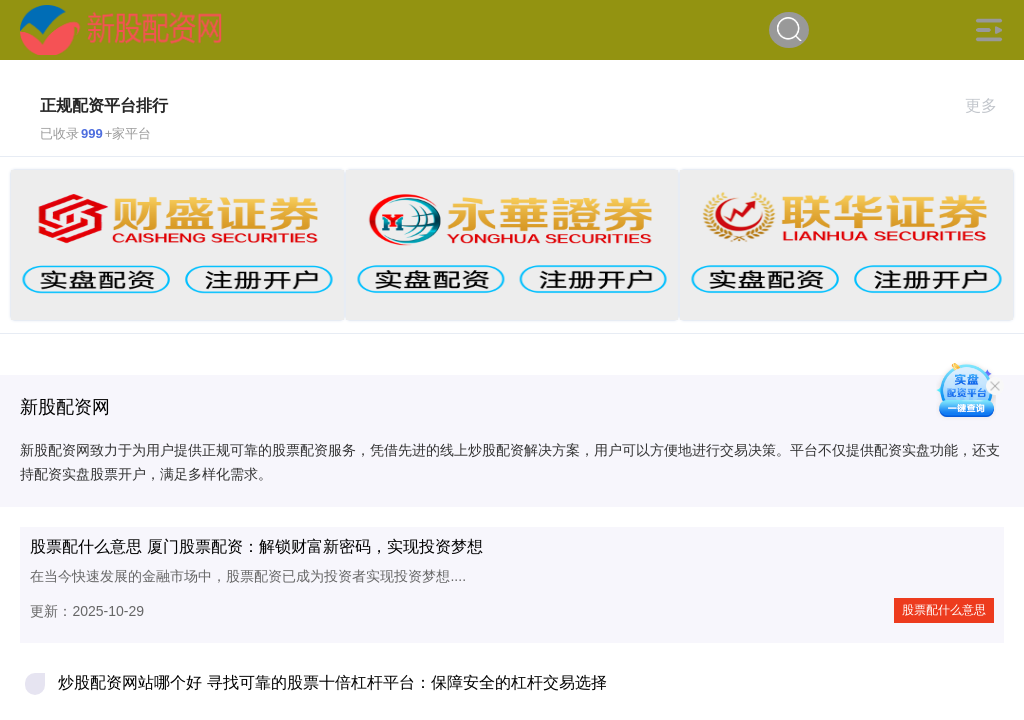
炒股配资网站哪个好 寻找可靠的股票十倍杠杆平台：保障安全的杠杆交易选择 (332, 682)
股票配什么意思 (944, 610)
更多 (989, 105)
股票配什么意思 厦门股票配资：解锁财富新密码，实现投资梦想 (256, 546)
